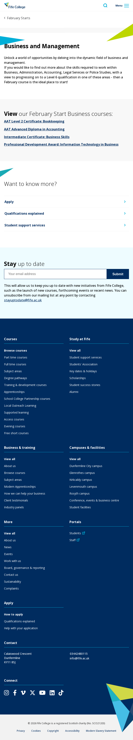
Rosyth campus (79, 493)
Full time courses (15, 364)
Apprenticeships (14, 392)
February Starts (18, 18)
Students (75, 533)
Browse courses (15, 350)
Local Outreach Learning (20, 405)
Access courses (14, 419)
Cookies (36, 731)
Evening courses (14, 426)
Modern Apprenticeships (20, 486)
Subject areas (13, 371)
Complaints (11, 588)
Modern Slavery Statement (101, 731)
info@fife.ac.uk (79, 658)
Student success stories (84, 385)
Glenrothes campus (82, 473)
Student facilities (80, 507)
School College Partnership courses (27, 399)
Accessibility (72, 731)
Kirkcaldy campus (80, 480)
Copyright (53, 731)
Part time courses (15, 357)
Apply (9, 202)
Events (8, 554)
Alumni (73, 392)
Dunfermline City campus (85, 466)
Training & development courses (25, 385)
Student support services (24, 225)
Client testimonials (16, 500)
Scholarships (77, 378)
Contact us (11, 575)
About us (10, 466)
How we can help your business (24, 493)
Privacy (21, 731)
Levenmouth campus (83, 486)
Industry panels (14, 507)
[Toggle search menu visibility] (105, 5)
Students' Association (83, 364)
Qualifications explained (24, 213)
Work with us (12, 561)
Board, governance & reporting (24, 568)
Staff (72, 540)
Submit (117, 274)
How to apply (13, 614)
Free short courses (16, 433)
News (8, 547)
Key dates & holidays (83, 371)
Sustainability (12, 581)
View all (75, 350)
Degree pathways (15, 378)
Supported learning (16, 412)
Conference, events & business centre (94, 500)
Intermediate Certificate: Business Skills (36, 137)
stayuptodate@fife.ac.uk (23, 300)
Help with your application (21, 628)
